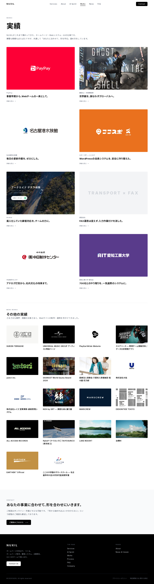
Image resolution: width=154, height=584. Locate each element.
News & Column (122, 552)
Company (71, 566)
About (63, 4)
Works (83, 4)
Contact (141, 4)
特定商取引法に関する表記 (139, 578)
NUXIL (10, 4)
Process (70, 559)
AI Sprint (73, 4)
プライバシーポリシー (119, 578)
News (91, 4)
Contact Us (13, 564)
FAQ (99, 4)
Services (53, 4)
